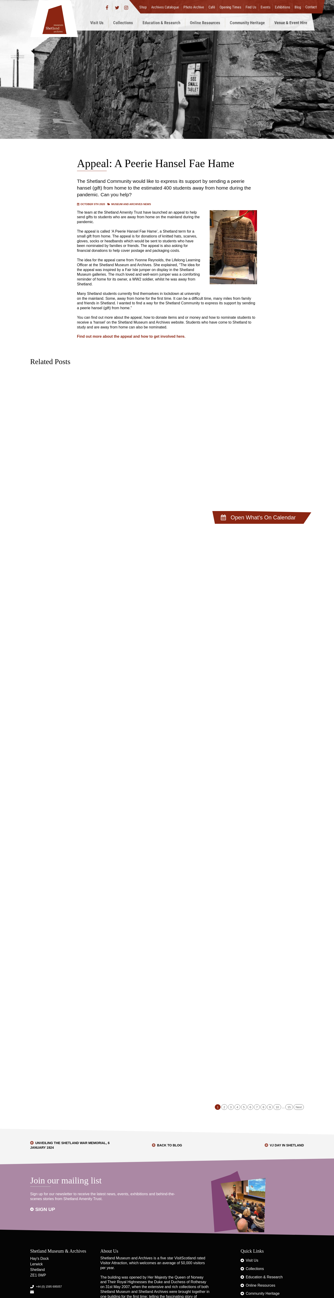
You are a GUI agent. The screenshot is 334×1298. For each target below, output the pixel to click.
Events (265, 7)
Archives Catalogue (165, 7)
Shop (143, 7)
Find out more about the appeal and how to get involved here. (131, 336)
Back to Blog (169, 1145)
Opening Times (230, 7)
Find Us (251, 7)
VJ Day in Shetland (287, 1145)
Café (212, 7)
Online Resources (205, 22)
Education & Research (161, 22)
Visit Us (97, 22)
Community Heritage (247, 22)
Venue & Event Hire (290, 22)
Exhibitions (282, 7)
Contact (311, 7)
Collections (123, 22)
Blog (298, 7)
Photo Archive (193, 7)
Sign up (45, 1209)
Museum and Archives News (131, 204)
